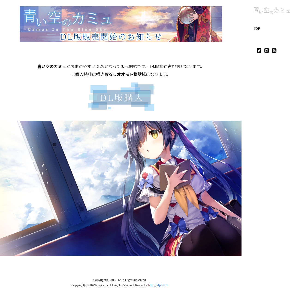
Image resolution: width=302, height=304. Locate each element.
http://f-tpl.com (158, 285)
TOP (257, 28)
